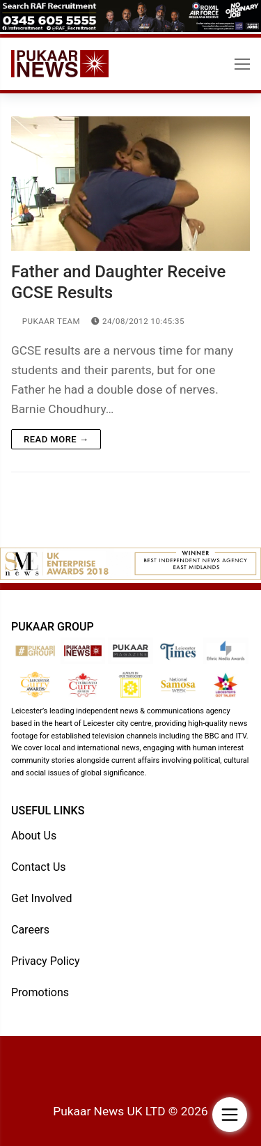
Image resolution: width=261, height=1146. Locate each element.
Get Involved (41, 898)
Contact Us (38, 867)
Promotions (40, 992)
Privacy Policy (45, 961)
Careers (30, 929)
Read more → (56, 439)
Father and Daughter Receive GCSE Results (118, 282)
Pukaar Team (45, 321)
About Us (33, 835)
